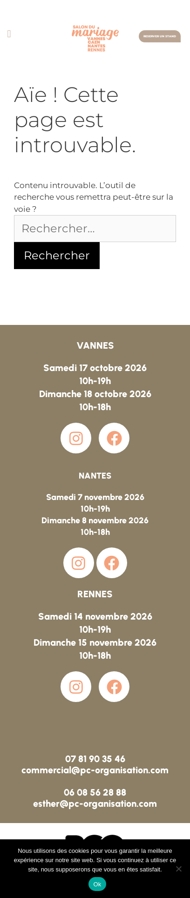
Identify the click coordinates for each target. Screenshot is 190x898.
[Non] (178, 868)
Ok (97, 884)
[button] (9, 33)
